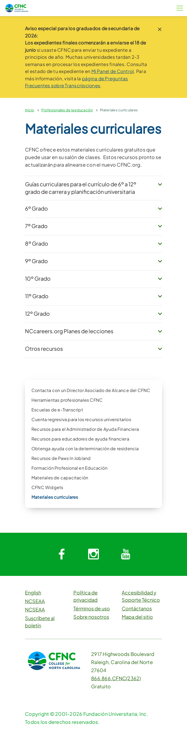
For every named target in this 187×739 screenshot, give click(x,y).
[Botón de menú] (180, 8)
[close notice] (159, 29)
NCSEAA (35, 601)
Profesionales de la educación (67, 110)
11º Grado (36, 296)
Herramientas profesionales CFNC (67, 400)
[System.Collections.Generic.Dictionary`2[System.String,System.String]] (61, 554)
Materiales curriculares (119, 110)
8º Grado (36, 243)
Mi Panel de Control (112, 71)
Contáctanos (137, 608)
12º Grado (37, 313)
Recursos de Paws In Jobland (61, 458)
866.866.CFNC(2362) (116, 678)
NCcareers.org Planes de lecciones (69, 331)
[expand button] (160, 184)
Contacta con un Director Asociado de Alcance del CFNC (90, 390)
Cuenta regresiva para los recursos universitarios (81, 419)
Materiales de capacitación (59, 477)
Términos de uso (91, 608)
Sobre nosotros (91, 617)
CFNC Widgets (47, 487)
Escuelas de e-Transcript (57, 410)
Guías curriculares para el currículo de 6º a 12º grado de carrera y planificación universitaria (80, 188)
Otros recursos (44, 348)
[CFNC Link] (17, 7)
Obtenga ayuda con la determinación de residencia (85, 448)
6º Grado (36, 208)
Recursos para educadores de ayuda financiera (80, 439)
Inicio (29, 110)
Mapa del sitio (137, 617)
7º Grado (36, 225)
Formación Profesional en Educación (69, 468)
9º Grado (36, 260)
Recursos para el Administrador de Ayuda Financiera (85, 429)
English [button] (33, 592)
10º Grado (38, 278)
